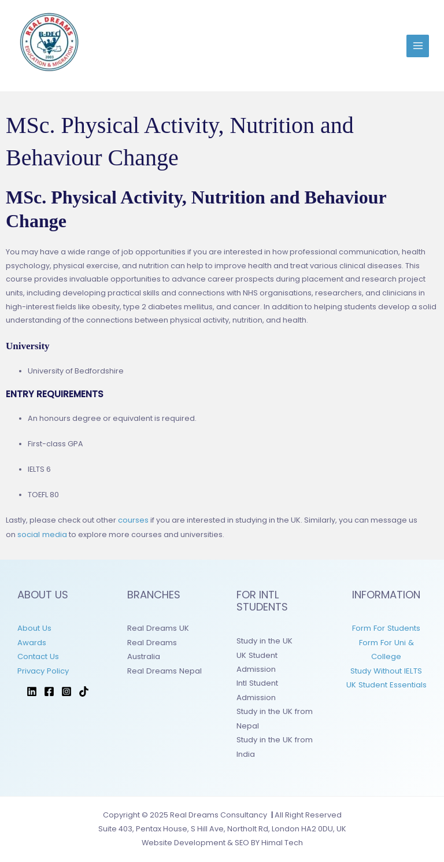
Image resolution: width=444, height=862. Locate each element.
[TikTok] (84, 688)
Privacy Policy (42, 669)
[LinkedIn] (32, 688)
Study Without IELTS (386, 669)
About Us (34, 627)
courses (133, 520)
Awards (31, 641)
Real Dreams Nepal (163, 669)
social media (41, 534)
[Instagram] (66, 688)
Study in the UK (263, 640)
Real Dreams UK (157, 627)
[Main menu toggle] (417, 46)
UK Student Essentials (386, 682)
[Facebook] (49, 688)
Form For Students (386, 627)
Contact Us (37, 655)
